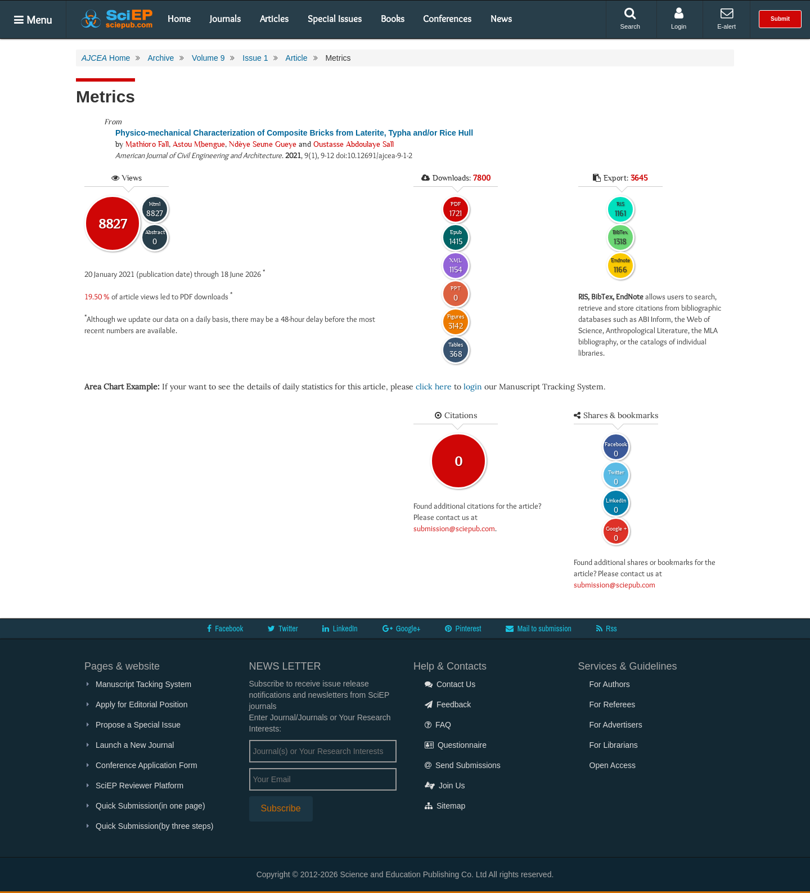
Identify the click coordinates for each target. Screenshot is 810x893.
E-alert (726, 18)
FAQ (438, 724)
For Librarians (614, 745)
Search (630, 18)
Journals (225, 18)
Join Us (445, 785)
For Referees (613, 704)
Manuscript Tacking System (143, 684)
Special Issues (335, 18)
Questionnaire (456, 745)
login (473, 387)
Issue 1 (255, 57)
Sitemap (445, 805)
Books (392, 18)
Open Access (613, 765)
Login (678, 18)
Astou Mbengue (199, 144)
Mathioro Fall (147, 144)
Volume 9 (208, 57)
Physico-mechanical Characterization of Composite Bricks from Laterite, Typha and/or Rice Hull (294, 132)
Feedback (448, 704)
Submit (780, 19)
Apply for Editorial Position (141, 704)
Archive (160, 57)
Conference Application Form (146, 765)
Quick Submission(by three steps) (154, 826)
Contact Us (450, 684)
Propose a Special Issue (138, 724)
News (501, 18)
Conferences (447, 18)
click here (434, 387)
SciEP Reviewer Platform (139, 785)
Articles (274, 18)
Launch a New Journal (135, 745)
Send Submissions (463, 765)
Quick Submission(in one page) (150, 805)
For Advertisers (616, 724)
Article (297, 57)
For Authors (610, 684)
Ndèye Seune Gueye (262, 144)
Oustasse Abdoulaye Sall (353, 144)
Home (179, 18)
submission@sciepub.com (454, 528)
